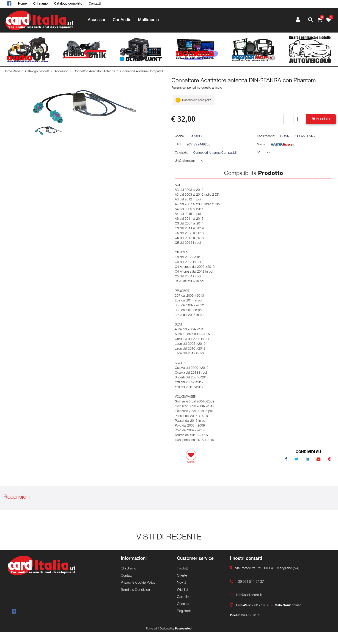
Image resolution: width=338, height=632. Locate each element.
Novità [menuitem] (181, 583)
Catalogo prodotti (37, 71)
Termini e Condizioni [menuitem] (136, 590)
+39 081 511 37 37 (250, 582)
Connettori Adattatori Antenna (94, 71)
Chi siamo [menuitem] (40, 3)
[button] (84, 107)
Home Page (11, 71)
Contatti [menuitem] (95, 3)
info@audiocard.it (249, 595)
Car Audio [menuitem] (122, 20)
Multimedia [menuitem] (148, 20)
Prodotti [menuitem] (182, 568)
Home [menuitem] (22, 3)
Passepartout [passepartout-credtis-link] (183, 628)
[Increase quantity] (297, 119)
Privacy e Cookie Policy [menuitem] (138, 583)
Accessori (61, 71)
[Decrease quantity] (278, 119)
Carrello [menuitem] (183, 597)
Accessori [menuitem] (97, 20)
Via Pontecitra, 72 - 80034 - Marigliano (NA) (267, 568)
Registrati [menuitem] (184, 611)
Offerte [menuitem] (182, 575)
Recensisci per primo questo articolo (196, 88)
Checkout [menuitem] (184, 604)
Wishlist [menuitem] (182, 590)
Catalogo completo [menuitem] (68, 3)
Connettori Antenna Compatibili (142, 71)
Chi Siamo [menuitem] (128, 568)
